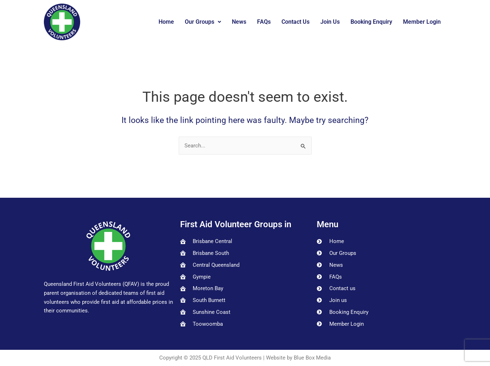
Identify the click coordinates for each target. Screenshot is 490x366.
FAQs (264, 21)
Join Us (330, 21)
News (239, 21)
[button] (202, 22)
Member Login (422, 21)
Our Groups (203, 21)
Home (166, 21)
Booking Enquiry (371, 21)
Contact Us (295, 21)
